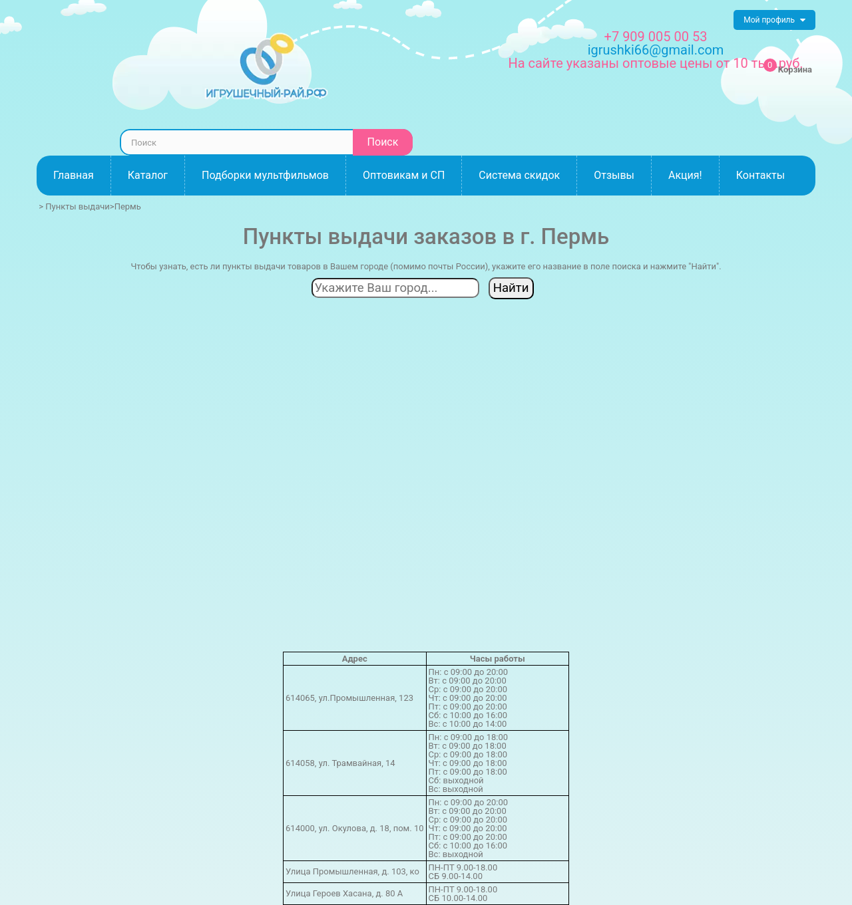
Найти (511, 288)
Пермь (127, 206)
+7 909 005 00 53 (656, 37)
